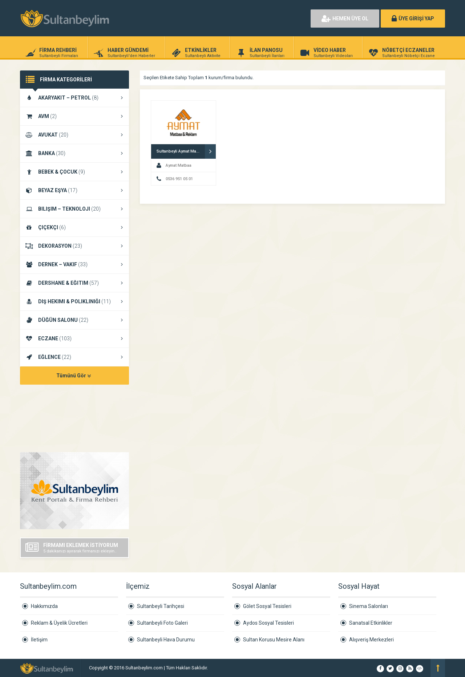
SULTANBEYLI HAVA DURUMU (74, 419)
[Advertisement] (222, 18)
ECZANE (74, 338)
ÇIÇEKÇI (74, 227)
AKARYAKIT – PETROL (74, 98)
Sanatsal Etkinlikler (370, 623)
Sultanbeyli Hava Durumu (166, 639)
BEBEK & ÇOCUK (74, 172)
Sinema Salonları (368, 606)
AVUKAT (74, 135)
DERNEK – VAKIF (74, 264)
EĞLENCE (74, 357)
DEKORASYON (74, 246)
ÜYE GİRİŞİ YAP (413, 18)
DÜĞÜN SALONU (74, 320)
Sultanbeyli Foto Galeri (162, 623)
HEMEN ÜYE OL (345, 18)
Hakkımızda (44, 606)
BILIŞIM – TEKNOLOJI (74, 209)
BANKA (74, 153)
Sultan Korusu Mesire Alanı (273, 639)
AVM (74, 116)
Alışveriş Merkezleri (371, 639)
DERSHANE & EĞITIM (74, 283)
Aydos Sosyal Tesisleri (268, 623)
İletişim (39, 639)
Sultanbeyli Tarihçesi (160, 606)
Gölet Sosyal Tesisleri (267, 606)
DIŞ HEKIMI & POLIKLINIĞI (74, 301)
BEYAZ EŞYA (74, 190)
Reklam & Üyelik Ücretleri (59, 623)
